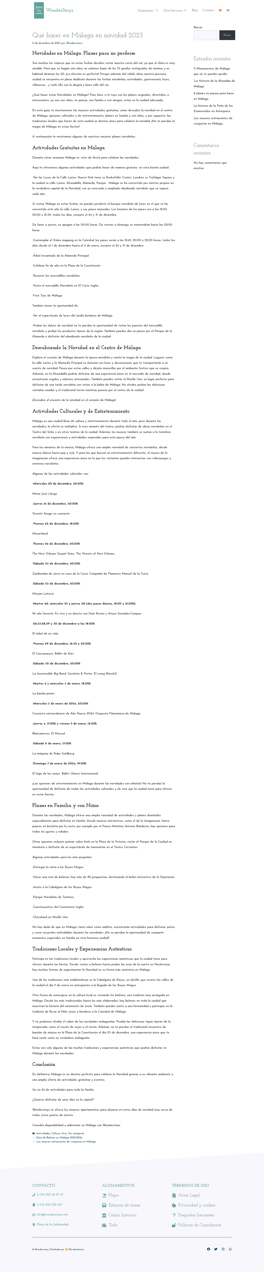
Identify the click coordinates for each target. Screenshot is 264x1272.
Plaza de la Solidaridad (53, 1224)
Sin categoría (76, 1134)
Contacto (208, 10)
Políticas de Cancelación (199, 1225)
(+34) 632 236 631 (49, 1204)
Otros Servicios (176, 10)
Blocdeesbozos (76, 1249)
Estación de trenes (124, 1205)
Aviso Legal (189, 1195)
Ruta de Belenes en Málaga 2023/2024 (59, 1138)
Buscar (198, 27)
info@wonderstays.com (52, 1214)
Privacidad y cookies (196, 1205)
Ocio (64, 1134)
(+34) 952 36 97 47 (50, 1194)
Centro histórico (122, 1215)
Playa (114, 1195)
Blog (194, 10)
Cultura (55, 1134)
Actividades (43, 1134)
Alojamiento (149, 10)
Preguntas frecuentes (196, 1215)
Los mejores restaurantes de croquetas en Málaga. (66, 1142)
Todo (113, 1225)
